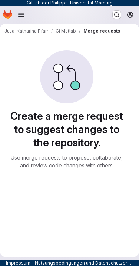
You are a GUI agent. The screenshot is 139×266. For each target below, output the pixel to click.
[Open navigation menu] (21, 15)
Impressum (18, 263)
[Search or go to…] (116, 14)
